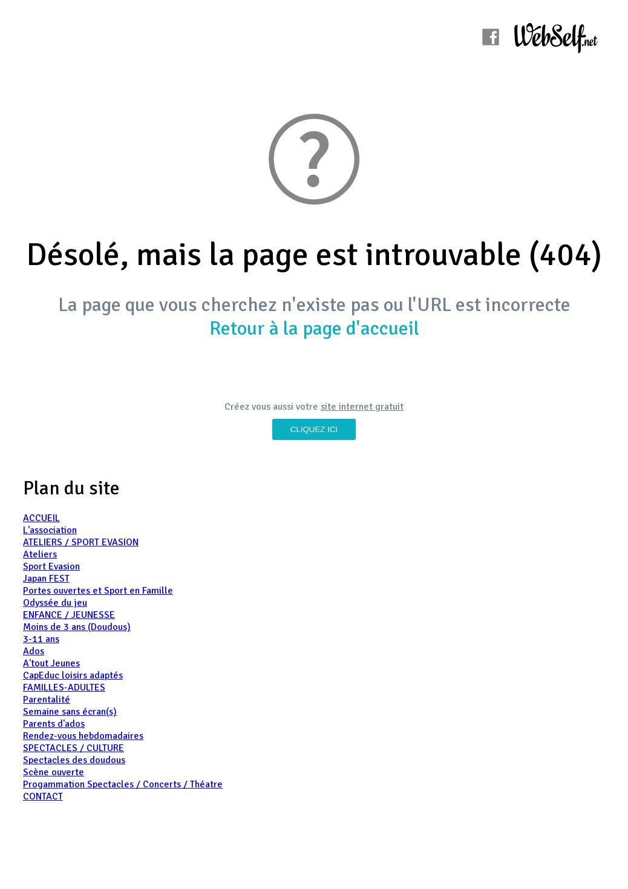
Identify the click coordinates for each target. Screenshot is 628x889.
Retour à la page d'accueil (314, 328)
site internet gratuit (362, 407)
